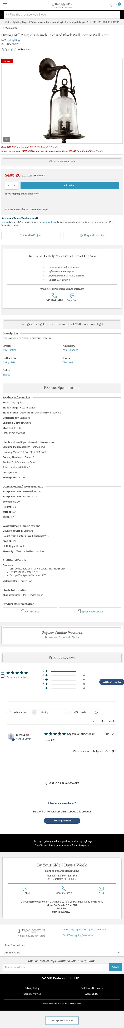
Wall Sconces (70, 350)
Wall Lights (10, 28)
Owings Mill (9, 362)
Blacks (6, 375)
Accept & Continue (62, 1020)
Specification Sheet (90, 611)
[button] (63, 672)
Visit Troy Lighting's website (78, 935)
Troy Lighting (12, 40)
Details (54, 147)
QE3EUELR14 (72, 978)
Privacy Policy (32, 988)
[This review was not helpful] (113, 751)
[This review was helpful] (106, 751)
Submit (115, 967)
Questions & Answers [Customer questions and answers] (62, 783)
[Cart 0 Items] (119, 5)
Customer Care (12, 952)
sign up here (49, 222)
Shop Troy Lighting (14, 945)
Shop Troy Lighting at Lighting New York (84, 929)
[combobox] (62, 15)
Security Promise (32, 994)
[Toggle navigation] (5, 5)
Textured (68, 362)
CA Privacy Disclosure (92, 988)
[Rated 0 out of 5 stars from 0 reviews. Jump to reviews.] (15, 49)
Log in (5, 222)
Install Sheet (30, 611)
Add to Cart (70, 185)
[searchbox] (19, 712)
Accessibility (91, 994)
